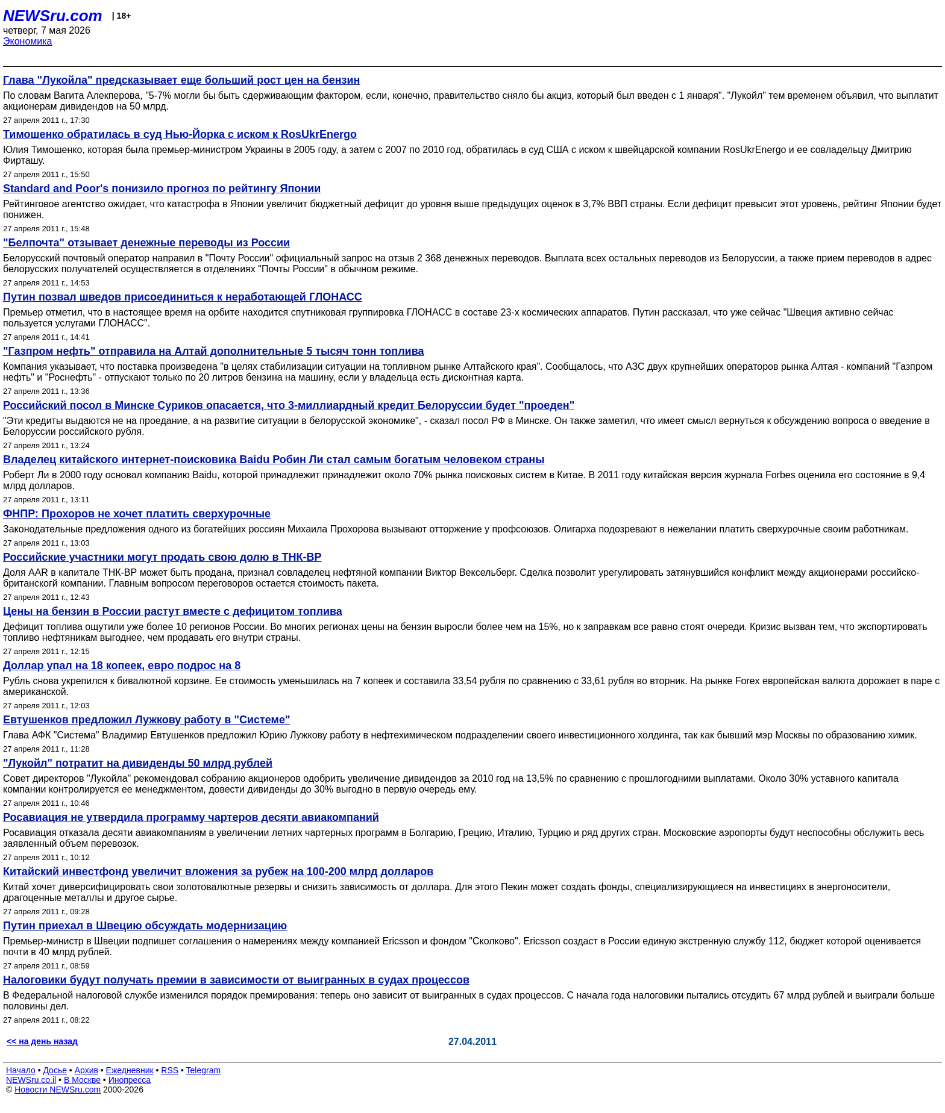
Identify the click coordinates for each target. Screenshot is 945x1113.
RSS (169, 1070)
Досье (55, 1070)
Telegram (203, 1070)
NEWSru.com (52, 16)
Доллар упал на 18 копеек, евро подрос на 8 (121, 665)
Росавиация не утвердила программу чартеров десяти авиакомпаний (191, 817)
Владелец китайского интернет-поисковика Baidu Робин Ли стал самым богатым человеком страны (274, 460)
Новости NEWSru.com (57, 1089)
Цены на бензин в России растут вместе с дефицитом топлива (172, 611)
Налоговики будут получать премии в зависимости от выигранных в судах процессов (236, 980)
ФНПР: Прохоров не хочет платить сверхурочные (137, 514)
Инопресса (129, 1080)
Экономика (27, 41)
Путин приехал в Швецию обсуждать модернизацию (145, 926)
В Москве (82, 1080)
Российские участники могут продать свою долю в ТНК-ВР (162, 557)
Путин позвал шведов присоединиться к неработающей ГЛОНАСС (182, 297)
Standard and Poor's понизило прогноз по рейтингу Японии (162, 188)
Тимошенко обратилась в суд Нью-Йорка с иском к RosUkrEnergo (180, 134)
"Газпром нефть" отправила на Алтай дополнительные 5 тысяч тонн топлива (213, 351)
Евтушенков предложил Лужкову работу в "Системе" (146, 720)
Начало (21, 1070)
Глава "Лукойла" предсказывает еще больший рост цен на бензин (181, 80)
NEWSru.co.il (31, 1080)
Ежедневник (130, 1070)
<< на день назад (42, 1041)
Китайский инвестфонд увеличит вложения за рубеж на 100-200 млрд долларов (218, 871)
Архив (86, 1070)
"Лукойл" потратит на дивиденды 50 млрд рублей (137, 763)
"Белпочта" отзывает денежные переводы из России (146, 243)
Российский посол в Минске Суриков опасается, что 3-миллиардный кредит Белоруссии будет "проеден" (288, 405)
